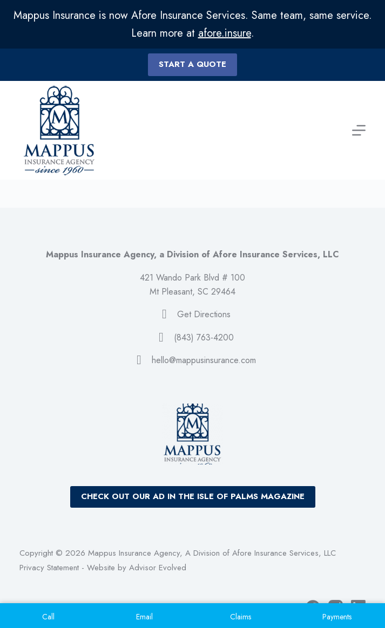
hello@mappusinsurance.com (204, 360)
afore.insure (224, 33)
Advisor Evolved (157, 568)
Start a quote (192, 64)
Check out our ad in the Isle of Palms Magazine (193, 496)
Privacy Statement (49, 568)
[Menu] (359, 130)
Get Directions (204, 314)
